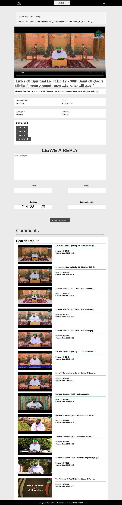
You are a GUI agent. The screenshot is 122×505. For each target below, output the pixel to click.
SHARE (23, 139)
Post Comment (60, 220)
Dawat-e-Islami (23, 17)
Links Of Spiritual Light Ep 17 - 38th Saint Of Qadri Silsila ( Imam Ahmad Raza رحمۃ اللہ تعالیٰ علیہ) (55, 22)
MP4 (22, 128)
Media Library (35, 17)
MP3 (22, 132)
